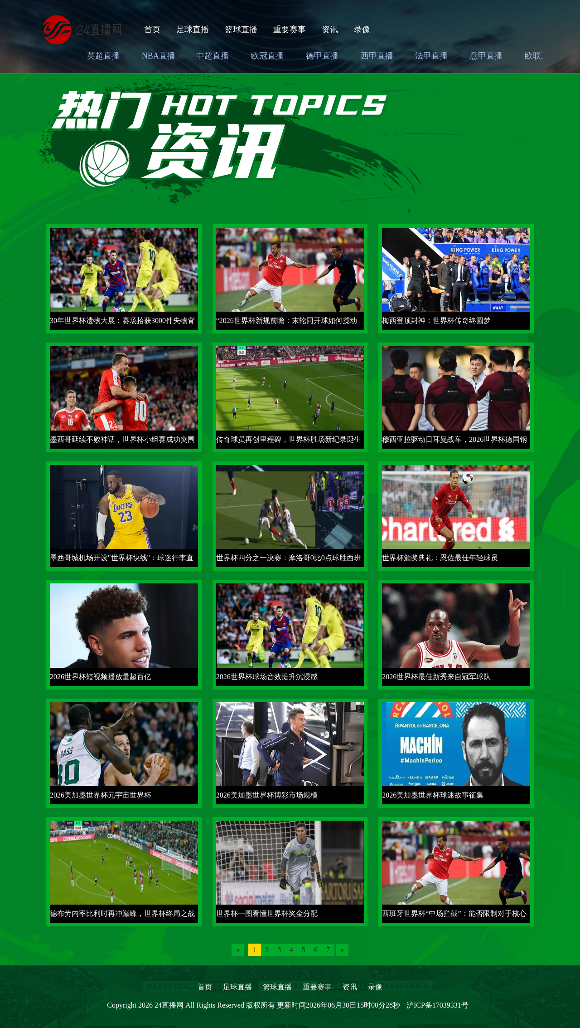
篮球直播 (241, 29)
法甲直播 (431, 55)
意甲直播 (486, 55)
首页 (152, 29)
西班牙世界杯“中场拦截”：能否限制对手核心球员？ (454, 916)
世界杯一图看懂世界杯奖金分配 (267, 913)
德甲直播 (322, 55)
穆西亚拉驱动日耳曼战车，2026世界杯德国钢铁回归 (454, 442)
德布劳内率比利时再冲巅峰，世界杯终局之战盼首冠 (122, 916)
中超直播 (212, 55)
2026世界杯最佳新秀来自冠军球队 (436, 676)
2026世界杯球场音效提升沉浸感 (267, 676)
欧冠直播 (267, 55)
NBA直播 (158, 55)
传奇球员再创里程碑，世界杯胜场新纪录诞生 (288, 439)
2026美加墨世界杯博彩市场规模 (267, 795)
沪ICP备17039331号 (437, 1005)
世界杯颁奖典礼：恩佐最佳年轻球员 (440, 558)
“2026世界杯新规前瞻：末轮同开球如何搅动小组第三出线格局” (286, 323)
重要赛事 (289, 29)
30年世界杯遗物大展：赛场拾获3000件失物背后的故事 (122, 323)
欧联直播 (541, 55)
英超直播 (103, 55)
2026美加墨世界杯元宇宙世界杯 (100, 795)
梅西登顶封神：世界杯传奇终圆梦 (436, 320)
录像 (362, 29)
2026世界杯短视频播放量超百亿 (100, 676)
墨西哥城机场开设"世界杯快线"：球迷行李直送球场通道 (121, 560)
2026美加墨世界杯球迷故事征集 (432, 795)
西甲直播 (377, 55)
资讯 (330, 29)
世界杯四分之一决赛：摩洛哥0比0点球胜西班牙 (288, 560)
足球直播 (192, 29)
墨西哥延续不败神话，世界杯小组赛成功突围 (122, 439)
